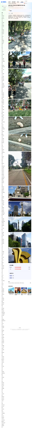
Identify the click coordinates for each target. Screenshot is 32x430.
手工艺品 (3, 69)
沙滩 (2, 269)
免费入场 (3, 18)
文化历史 (3, 356)
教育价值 (3, 291)
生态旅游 (3, 196)
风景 (2, 55)
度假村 (2, 331)
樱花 (2, 113)
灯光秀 (2, 338)
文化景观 (3, 167)
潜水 (2, 272)
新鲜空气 (3, 87)
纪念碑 (2, 119)
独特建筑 (3, 239)
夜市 (2, 261)
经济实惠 (3, 308)
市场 (2, 185)
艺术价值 (3, 327)
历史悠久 (3, 33)
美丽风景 (3, 174)
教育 (2, 91)
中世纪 (2, 254)
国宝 (2, 244)
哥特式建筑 (3, 61)
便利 (2, 276)
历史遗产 (3, 203)
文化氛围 (3, 73)
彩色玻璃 (3, 337)
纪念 (2, 247)
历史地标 (3, 232)
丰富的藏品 (3, 413)
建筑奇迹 (3, 211)
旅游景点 (3, 32)
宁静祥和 (3, 131)
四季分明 (3, 396)
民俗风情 (3, 330)
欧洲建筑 (3, 371)
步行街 (2, 283)
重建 (2, 301)
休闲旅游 (3, 319)
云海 (2, 164)
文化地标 (3, 76)
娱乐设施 (3, 214)
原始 (2, 105)
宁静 (2, 21)
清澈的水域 (3, 66)
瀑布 (2, 72)
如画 (2, 381)
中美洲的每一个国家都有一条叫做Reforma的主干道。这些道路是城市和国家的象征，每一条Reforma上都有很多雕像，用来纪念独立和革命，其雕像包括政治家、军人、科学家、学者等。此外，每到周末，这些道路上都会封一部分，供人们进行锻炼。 (19, 17)
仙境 (2, 363)
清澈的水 (3, 424)
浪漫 (2, 62)
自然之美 (3, 135)
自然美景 (3, 298)
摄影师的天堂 (3, 320)
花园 (2, 145)
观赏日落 (3, 342)
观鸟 (2, 355)
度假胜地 (3, 352)
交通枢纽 (3, 207)
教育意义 (3, 309)
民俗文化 (3, 399)
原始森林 (3, 106)
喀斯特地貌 (3, 221)
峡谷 (2, 374)
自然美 (2, 51)
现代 (2, 395)
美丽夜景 (3, 189)
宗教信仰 (3, 127)
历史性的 (3, 80)
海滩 (2, 48)
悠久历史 (3, 141)
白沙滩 (2, 323)
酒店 (2, 236)
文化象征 (3, 83)
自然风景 (3, 377)
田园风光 (3, 182)
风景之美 (3, 170)
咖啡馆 (2, 134)
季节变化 (3, 366)
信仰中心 (3, 360)
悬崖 (2, 153)
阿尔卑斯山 (3, 280)
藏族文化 (3, 421)
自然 (2, 44)
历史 (2, 14)
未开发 (2, 400)
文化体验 (3, 22)
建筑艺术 (3, 200)
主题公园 (3, 294)
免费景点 (3, 222)
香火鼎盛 (3, 334)
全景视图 (3, 251)
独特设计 (3, 240)
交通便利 (3, 40)
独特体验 (3, 382)
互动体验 (3, 58)
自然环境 (3, 149)
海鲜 (2, 90)
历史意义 (3, 156)
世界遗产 (3, 29)
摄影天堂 (3, 101)
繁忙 (2, 229)
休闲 (2, 50)
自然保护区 (3, 177)
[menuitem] (26, 1)
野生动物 (3, 79)
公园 (2, 246)
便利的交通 (3, 312)
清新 (2, 403)
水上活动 (3, 228)
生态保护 (3, 257)
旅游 (2, 159)
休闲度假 (3, 94)
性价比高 (3, 265)
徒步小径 (3, 406)
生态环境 (3, 175)
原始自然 (3, 417)
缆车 (2, 130)
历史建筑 (3, 25)
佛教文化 (3, 163)
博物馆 (2, 43)
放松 (2, 217)
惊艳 (2, 287)
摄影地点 (3, 268)
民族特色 (3, 210)
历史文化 (3, 26)
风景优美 (3, 112)
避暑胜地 (3, 102)
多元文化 (3, 385)
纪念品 (2, 124)
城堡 (2, 258)
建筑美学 (3, 77)
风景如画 (3, 425)
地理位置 (3, 243)
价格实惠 (3, 341)
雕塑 (2, 98)
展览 (2, 215)
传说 (2, 378)
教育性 (2, 116)
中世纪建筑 (3, 313)
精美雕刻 (3, 178)
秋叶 (2, 286)
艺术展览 (3, 188)
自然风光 (3, 15)
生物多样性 (3, 152)
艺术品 (2, 297)
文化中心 (3, 418)
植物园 (2, 262)
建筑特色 (3, 142)
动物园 (2, 233)
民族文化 (3, 384)
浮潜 (2, 193)
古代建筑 (3, 138)
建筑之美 (3, 359)
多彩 (2, 410)
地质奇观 (3, 302)
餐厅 (2, 123)
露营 (2, 407)
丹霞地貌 (3, 388)
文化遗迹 (3, 349)
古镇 (2, 392)
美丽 (2, 160)
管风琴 (2, 348)
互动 (2, 273)
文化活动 (3, 218)
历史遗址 (3, 181)
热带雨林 (3, 290)
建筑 (2, 47)
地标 (2, 37)
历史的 (2, 36)
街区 (12, 13)
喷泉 (2, 279)
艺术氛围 (3, 54)
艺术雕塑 (3, 345)
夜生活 (2, 146)
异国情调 (3, 225)
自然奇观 (3, 84)
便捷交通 (3, 65)
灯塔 (2, 367)
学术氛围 (3, 109)
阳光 (2, 370)
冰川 (2, 250)
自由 (2, 344)
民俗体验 (3, 315)
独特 (2, 305)
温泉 (2, 148)
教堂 (2, 199)
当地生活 (3, 171)
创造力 (2, 411)
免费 (2, 120)
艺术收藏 (3, 204)
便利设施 (3, 326)
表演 (2, 414)
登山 (2, 316)
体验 (2, 389)
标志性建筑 (3, 192)
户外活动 (3, 95)
